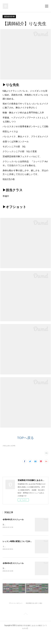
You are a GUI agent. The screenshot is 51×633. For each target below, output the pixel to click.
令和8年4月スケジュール (13, 563)
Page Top (25, 614)
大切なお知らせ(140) (9, 445)
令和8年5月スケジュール (13, 519)
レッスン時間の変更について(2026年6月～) (21, 541)
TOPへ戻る (25, 438)
